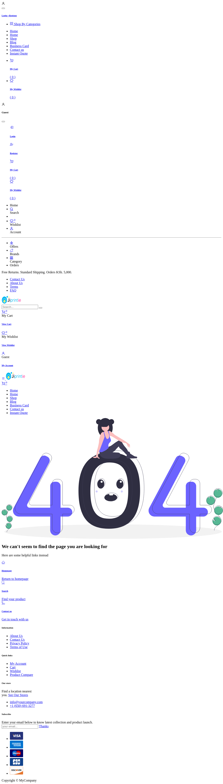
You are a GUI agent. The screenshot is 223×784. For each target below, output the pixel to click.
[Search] (11, 209)
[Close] (3, 8)
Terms (14, 286)
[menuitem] (115, 24)
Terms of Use (19, 647)
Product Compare (21, 674)
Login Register (9, 15)
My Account (18, 663)
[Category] (11, 257)
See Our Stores (18, 695)
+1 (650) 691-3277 (22, 706)
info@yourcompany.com (26, 702)
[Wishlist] (12, 221)
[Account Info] (11, 228)
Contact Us (17, 279)
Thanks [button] (44, 726)
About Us (16, 283)
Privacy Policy (19, 643)
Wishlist (15, 671)
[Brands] (11, 250)
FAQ (13, 290)
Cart (13, 667)
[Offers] (11, 243)
